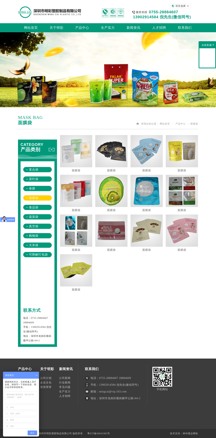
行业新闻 (64, 382)
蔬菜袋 (33, 216)
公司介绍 (46, 378)
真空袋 (33, 226)
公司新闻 (64, 378)
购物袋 (33, 235)
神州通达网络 (190, 433)
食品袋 (33, 207)
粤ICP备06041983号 (98, 433)
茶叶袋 (33, 179)
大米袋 (33, 245)
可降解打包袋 (38, 254)
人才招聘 (64, 396)
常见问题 (64, 387)
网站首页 (165, 123)
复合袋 (33, 169)
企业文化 (46, 382)
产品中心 (181, 123)
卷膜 (32, 188)
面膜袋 (33, 198)
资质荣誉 (46, 387)
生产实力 (64, 391)
